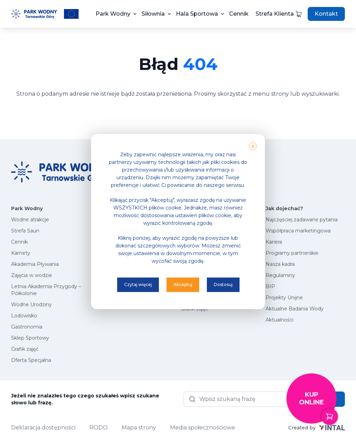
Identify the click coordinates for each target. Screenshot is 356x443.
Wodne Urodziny (31, 304)
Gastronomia (26, 327)
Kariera (274, 242)
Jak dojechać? (284, 208)
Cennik (239, 13)
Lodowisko (24, 316)
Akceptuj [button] (182, 284)
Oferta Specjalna (31, 360)
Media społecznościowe (202, 427)
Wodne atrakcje (30, 219)
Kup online (318, 407)
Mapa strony (139, 427)
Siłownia (153, 13)
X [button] (252, 146)
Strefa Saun (25, 231)
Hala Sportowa (197, 13)
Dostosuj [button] (223, 284)
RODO (98, 427)
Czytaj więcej (138, 284)
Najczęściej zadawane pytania (302, 219)
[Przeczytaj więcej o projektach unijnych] (71, 14)
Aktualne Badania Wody (295, 309)
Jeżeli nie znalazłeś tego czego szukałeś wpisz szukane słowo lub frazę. (85, 399)
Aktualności (279, 320)
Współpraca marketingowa (298, 231)
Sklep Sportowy (30, 338)
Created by (316, 428)
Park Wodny (113, 13)
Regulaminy (280, 275)
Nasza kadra (280, 264)
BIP (270, 286)
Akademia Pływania (35, 264)
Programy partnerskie (292, 253)
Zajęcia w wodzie (31, 275)
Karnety (20, 253)
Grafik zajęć (25, 349)
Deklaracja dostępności (43, 427)
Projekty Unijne (284, 297)
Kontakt (326, 13)
